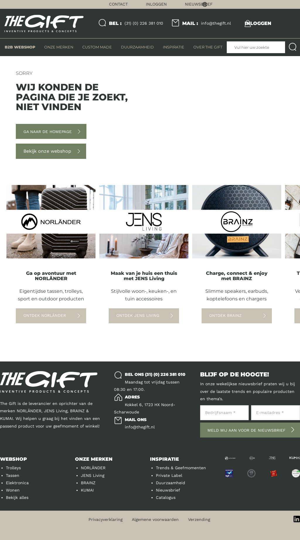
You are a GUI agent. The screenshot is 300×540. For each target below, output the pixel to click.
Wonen (13, 490)
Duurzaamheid (170, 482)
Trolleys (13, 467)
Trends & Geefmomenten (181, 467)
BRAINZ (88, 482)
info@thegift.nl (206, 23)
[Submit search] (292, 47)
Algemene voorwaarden (155, 519)
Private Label (169, 475)
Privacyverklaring (105, 519)
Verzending (199, 519)
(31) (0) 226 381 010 (136, 23)
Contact (118, 4)
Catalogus (165, 497)
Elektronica (17, 482)
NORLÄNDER (93, 467)
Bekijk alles (17, 497)
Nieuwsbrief (199, 4)
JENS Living (92, 475)
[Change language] (250, 4)
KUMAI (87, 490)
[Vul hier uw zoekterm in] (256, 47)
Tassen (12, 475)
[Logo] (43, 24)
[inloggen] (258, 23)
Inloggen (156, 4)
